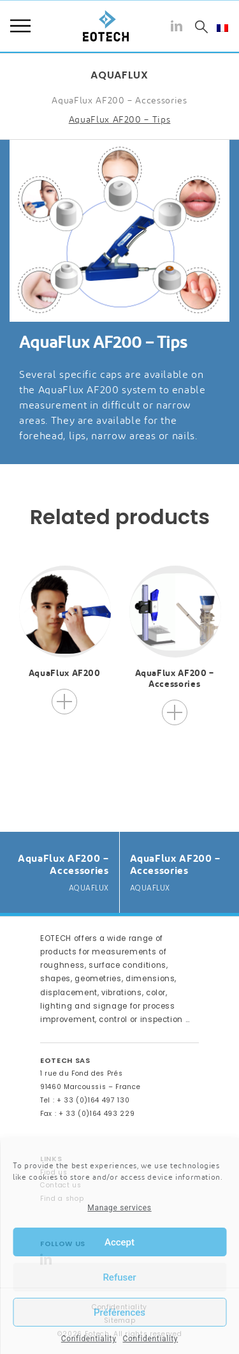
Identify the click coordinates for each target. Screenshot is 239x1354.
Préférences (119, 1312)
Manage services (119, 1207)
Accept (119, 1242)
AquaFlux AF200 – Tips (120, 119)
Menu (20, 26)
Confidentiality (89, 1338)
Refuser (119, 1277)
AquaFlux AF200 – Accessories (119, 100)
